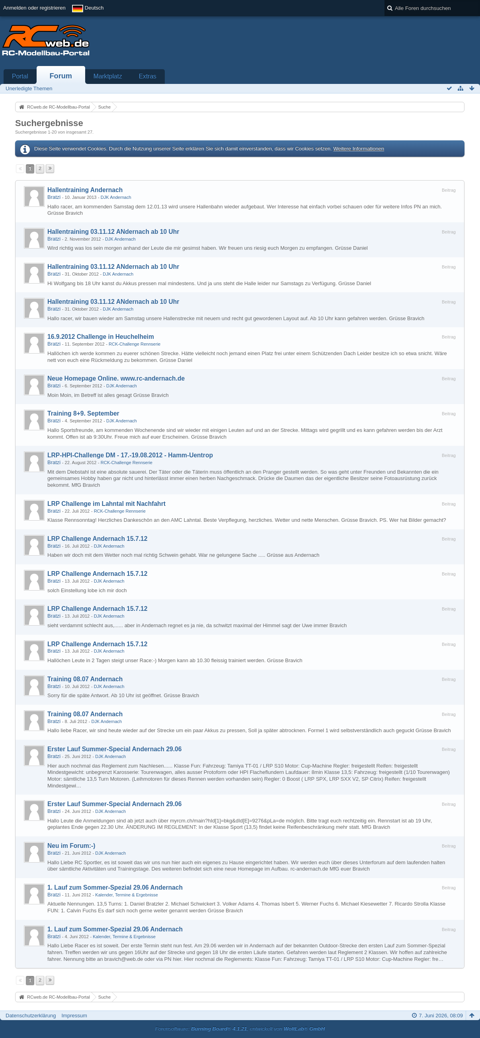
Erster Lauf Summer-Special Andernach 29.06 (114, 749)
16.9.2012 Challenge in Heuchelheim (100, 336)
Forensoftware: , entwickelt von (240, 1029)
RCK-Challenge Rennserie (134, 344)
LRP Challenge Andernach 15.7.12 (97, 538)
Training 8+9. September (83, 413)
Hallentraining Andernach (85, 190)
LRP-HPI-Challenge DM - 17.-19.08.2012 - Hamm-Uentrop (130, 455)
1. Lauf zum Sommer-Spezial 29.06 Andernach (115, 887)
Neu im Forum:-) (71, 845)
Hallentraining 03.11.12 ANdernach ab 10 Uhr (113, 231)
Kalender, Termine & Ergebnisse (126, 894)
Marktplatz (108, 76)
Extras (147, 76)
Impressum (74, 1016)
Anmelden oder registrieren (34, 8)
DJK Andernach (116, 197)
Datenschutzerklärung (31, 1016)
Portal (20, 76)
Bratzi (53, 197)
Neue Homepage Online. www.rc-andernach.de (116, 378)
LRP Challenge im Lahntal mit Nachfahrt (106, 503)
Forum (60, 76)
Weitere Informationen (358, 149)
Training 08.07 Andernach (85, 679)
